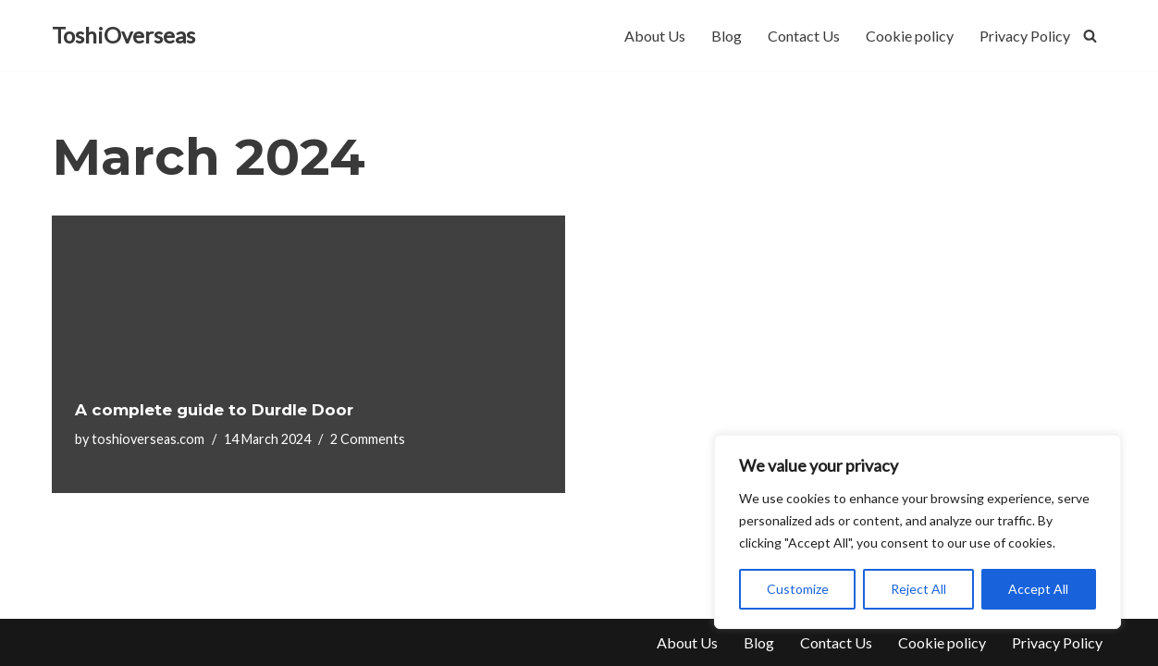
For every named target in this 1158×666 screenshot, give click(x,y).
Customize (798, 589)
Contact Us (804, 35)
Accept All (1038, 589)
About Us (654, 35)
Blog (726, 35)
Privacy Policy (1024, 35)
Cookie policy (910, 35)
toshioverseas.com (148, 439)
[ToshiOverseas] (123, 36)
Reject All (918, 589)
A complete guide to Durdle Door (214, 410)
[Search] (1090, 36)
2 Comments (367, 439)
